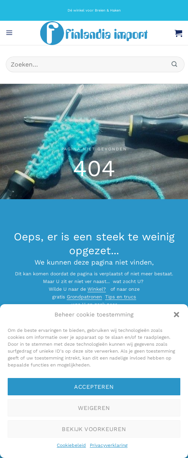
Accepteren (94, 386)
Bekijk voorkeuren (94, 429)
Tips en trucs (120, 297)
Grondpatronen (84, 297)
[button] (176, 314)
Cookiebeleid (71, 445)
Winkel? (96, 289)
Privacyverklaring (108, 445)
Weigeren (94, 408)
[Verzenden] (174, 64)
